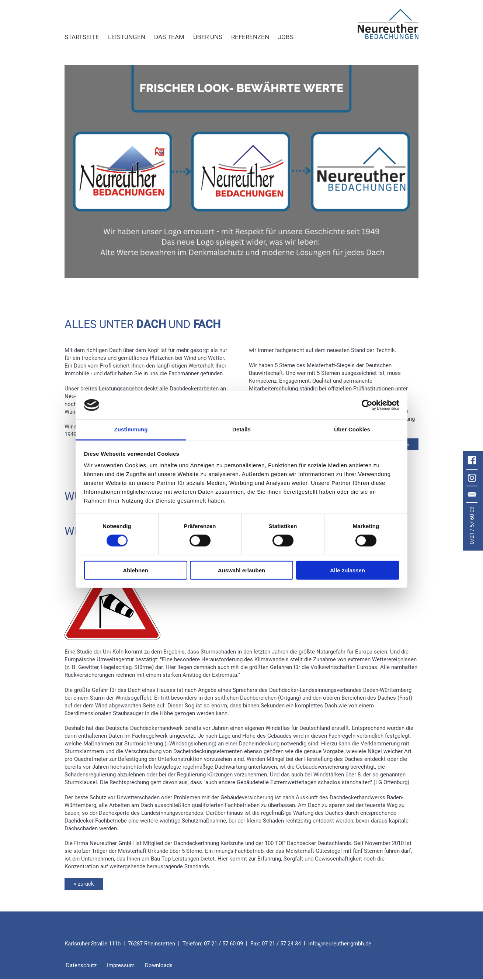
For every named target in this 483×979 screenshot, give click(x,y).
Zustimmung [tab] (131, 429)
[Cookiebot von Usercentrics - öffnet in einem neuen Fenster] (367, 405)
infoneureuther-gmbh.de (339, 943)
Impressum (121, 965)
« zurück (84, 883)
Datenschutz (81, 965)
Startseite (82, 37)
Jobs (285, 37)
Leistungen (126, 37)
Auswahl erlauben (241, 570)
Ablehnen (135, 570)
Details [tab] (241, 429)
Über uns (207, 37)
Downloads (159, 965)
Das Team (169, 37)
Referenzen (250, 37)
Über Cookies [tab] (352, 429)
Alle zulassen (347, 570)
